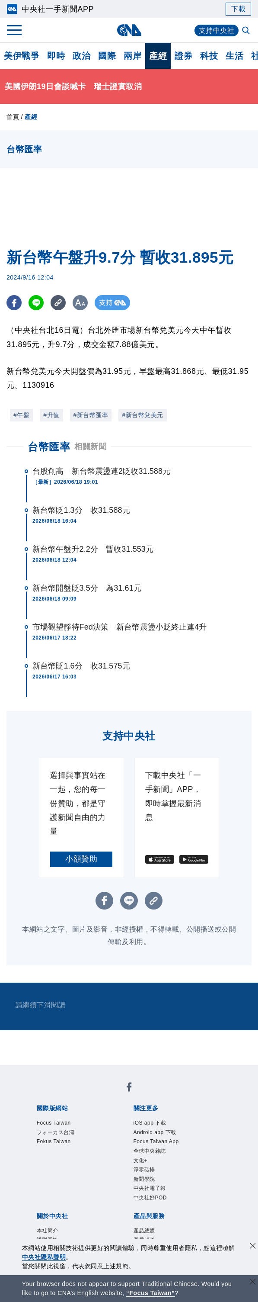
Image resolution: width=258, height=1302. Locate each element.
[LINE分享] (36, 302)
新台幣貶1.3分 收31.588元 (81, 510)
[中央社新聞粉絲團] (129, 1088)
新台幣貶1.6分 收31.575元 (81, 666)
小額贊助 (81, 859)
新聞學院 (144, 1179)
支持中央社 (217, 30)
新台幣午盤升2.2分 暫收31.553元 (92, 549)
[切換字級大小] (80, 302)
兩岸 (132, 56)
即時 (56, 56)
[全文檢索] (247, 31)
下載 (238, 9)
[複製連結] (58, 302)
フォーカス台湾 (56, 1132)
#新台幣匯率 (90, 414)
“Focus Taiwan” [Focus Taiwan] (150, 1292)
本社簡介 (47, 1231)
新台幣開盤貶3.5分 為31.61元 (86, 588)
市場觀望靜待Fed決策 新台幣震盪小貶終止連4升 (119, 627)
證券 (183, 56)
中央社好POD (150, 1198)
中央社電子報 (150, 1188)
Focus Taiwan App (156, 1141)
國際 (107, 56)
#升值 (51, 414)
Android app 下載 (155, 1132)
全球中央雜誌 (150, 1151)
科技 (209, 56)
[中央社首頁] (129, 30)
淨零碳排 (144, 1170)
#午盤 (21, 414)
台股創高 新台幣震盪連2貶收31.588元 (101, 471)
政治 (81, 56)
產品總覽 (144, 1231)
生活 (234, 56)
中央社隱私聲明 (44, 1257)
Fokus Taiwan (54, 1141)
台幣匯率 (49, 447)
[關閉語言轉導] (253, 1282)
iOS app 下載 (150, 1123)
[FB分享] (14, 302)
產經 (158, 56)
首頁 (12, 116)
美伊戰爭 (21, 56)
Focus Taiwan (54, 1123)
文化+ (141, 1160)
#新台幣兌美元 (142, 414)
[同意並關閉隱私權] (253, 1246)
